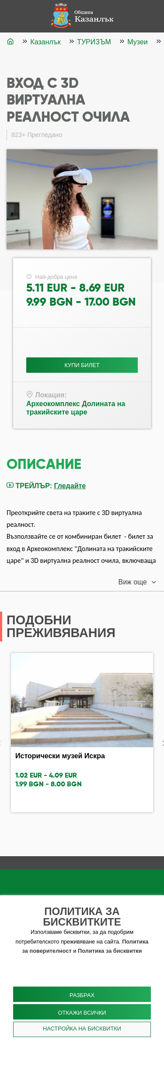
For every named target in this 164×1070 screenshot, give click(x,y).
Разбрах (82, 995)
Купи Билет (81, 365)
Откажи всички (82, 1012)
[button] (137, 582)
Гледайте (70, 486)
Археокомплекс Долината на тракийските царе (75, 408)
